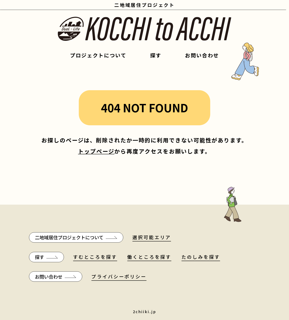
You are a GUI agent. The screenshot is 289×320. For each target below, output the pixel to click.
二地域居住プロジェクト (144, 5)
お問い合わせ (202, 55)
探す (155, 55)
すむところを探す (95, 256)
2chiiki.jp (144, 311)
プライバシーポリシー (118, 276)
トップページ (96, 151)
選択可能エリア (151, 237)
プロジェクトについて (98, 55)
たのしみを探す (200, 256)
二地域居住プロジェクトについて (69, 237)
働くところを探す (149, 256)
